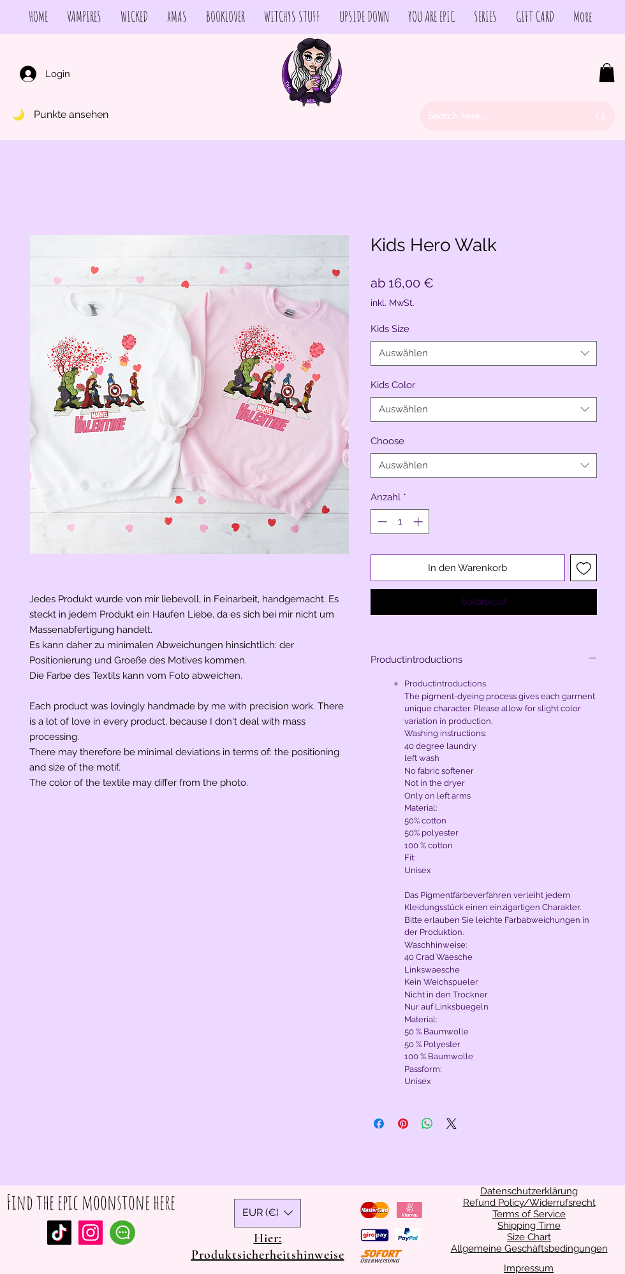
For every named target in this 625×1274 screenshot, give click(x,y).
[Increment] (419, 521)
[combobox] (484, 353)
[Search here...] (499, 116)
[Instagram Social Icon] (90, 1232)
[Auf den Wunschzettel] (584, 568)
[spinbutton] (400, 521)
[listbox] (267, 1213)
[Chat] (122, 1232)
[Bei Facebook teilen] (378, 1123)
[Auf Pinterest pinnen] (403, 1123)
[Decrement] (381, 521)
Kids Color (393, 385)
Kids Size (390, 329)
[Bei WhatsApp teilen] (427, 1123)
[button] (607, 72)
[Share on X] (451, 1123)
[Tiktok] (59, 1232)
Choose (387, 441)
